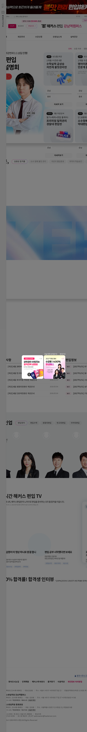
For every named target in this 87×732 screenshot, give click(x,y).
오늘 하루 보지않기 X (50, 354)
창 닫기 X (62, 354)
